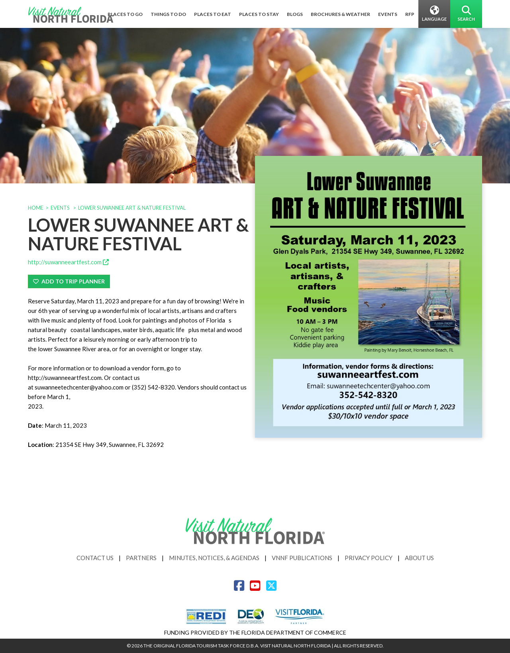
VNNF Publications (302, 557)
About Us (419, 557)
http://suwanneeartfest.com (68, 262)
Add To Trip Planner (69, 281)
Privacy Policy (368, 557)
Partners (141, 557)
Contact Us (95, 557)
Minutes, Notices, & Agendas (214, 557)
